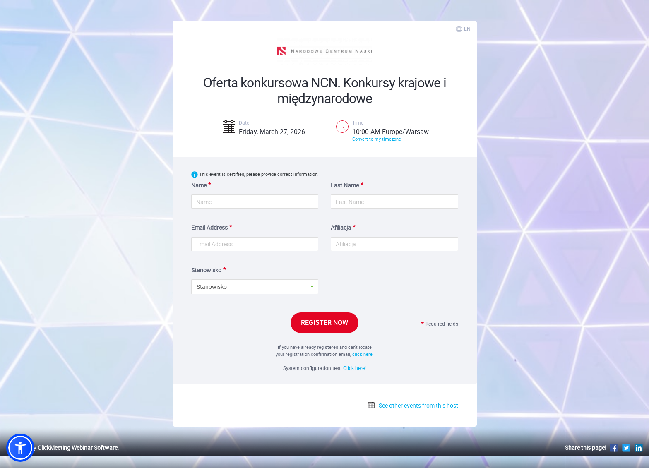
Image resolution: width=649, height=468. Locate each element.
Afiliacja (341, 227)
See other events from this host (412, 405)
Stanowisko (206, 270)
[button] (20, 448)
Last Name (345, 185)
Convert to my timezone (376, 139)
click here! (363, 354)
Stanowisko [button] (212, 286)
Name (199, 185)
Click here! (354, 368)
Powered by (62, 447)
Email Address (209, 227)
